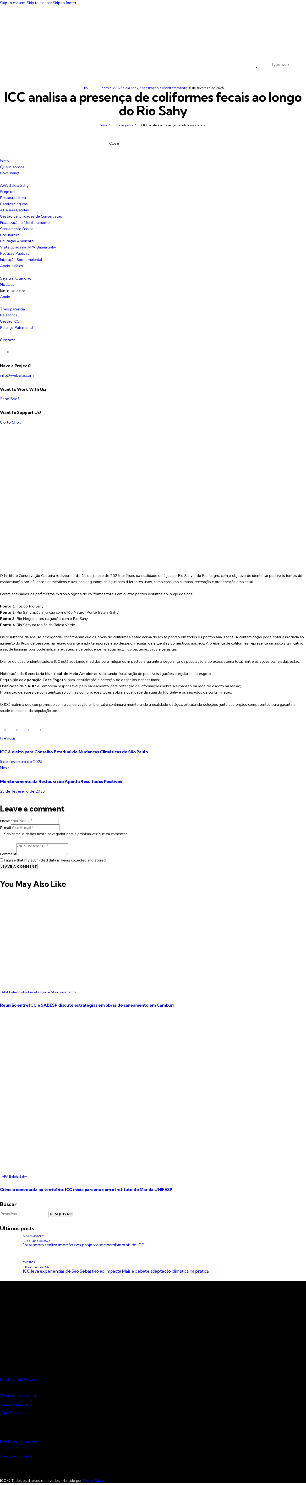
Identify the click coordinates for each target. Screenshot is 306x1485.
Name (5, 821)
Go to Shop (10, 422)
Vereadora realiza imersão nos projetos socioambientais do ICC (83, 1245)
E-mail (5, 827)
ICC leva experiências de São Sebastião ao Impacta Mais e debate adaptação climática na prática (116, 1271)
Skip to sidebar (39, 3)
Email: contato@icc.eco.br (21, 1379)
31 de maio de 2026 (37, 1267)
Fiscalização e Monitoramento (163, 88)
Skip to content (13, 3)
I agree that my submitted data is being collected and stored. (55, 860)
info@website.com (17, 375)
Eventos (29, 1262)
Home (103, 125)
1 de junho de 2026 (37, 1241)
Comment (8, 854)
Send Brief (9, 398)
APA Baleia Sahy (125, 88)
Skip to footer (64, 3)
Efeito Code (93, 1480)
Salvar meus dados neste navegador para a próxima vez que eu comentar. (65, 834)
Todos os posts (122, 125)
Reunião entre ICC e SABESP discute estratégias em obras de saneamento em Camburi (87, 1005)
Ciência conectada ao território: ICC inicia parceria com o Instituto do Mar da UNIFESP (86, 1189)
